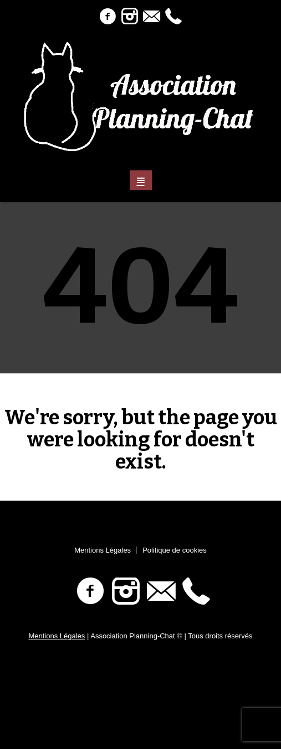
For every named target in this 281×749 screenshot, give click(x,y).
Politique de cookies (174, 550)
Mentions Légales (102, 550)
